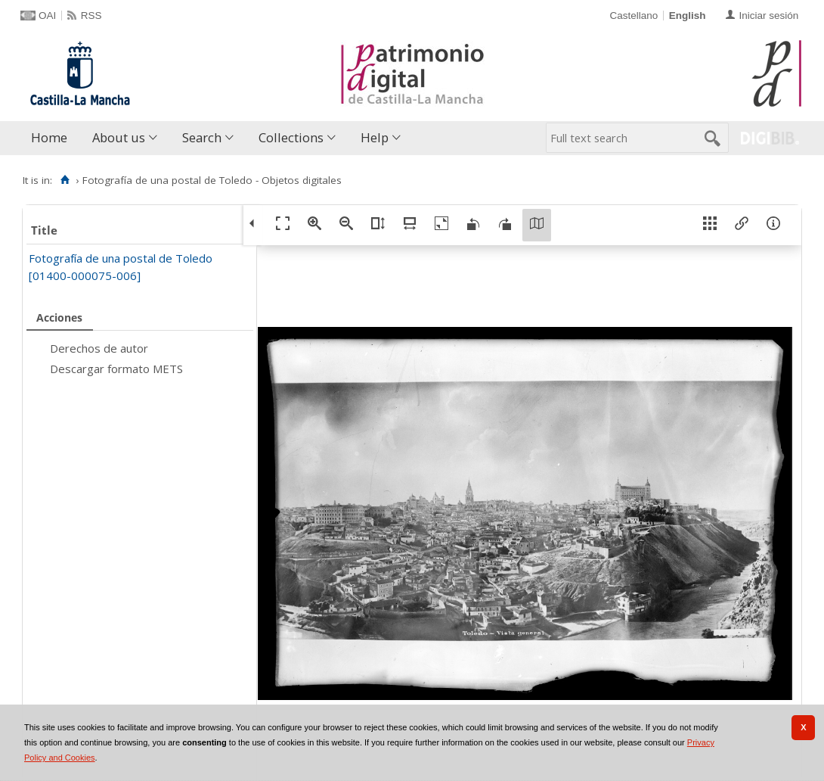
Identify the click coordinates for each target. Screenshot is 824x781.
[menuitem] (52, 138)
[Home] (64, 180)
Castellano (633, 15)
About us (118, 137)
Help (375, 137)
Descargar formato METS (116, 368)
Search (201, 137)
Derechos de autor (99, 348)
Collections (291, 137)
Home (49, 137)
